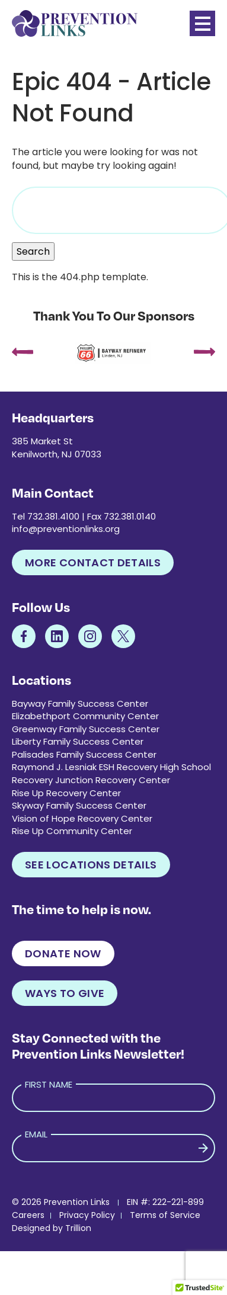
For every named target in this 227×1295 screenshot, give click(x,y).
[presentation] (22, 353)
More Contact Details (93, 562)
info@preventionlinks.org (66, 529)
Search (33, 251)
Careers (28, 1215)
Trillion (78, 1228)
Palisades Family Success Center (84, 754)
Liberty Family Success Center (77, 741)
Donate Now (63, 953)
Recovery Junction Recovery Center (91, 780)
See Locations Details (91, 864)
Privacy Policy (87, 1215)
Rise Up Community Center (72, 831)
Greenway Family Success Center (85, 729)
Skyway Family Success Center (79, 805)
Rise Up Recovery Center (66, 793)
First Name (48, 1084)
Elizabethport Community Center (85, 716)
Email (36, 1134)
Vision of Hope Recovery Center (82, 818)
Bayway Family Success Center (80, 703)
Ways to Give (64, 993)
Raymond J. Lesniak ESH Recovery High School (111, 767)
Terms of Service (165, 1215)
